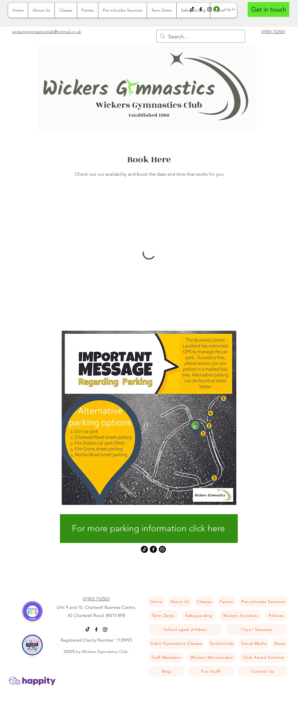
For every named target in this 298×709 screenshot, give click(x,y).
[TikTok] (192, 9)
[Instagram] (162, 549)
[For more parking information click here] (149, 528)
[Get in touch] (268, 9)
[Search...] (200, 37)
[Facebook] (201, 9)
